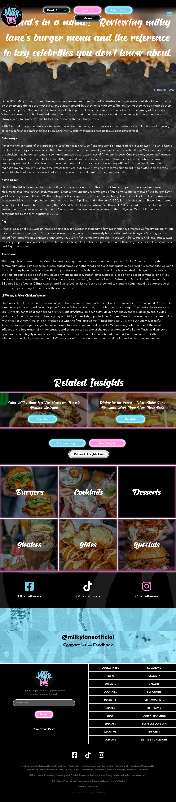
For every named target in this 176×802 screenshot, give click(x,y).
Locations (118, 10)
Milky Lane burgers (36, 338)
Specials (87, 10)
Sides (88, 544)
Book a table (56, 10)
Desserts (146, 492)
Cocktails (88, 492)
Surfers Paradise (36, 769)
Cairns (76, 769)
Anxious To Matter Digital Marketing (88, 792)
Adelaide (99, 769)
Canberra (111, 769)
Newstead (134, 765)
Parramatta (148, 765)
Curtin (68, 769)
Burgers (29, 492)
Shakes (29, 544)
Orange (121, 769)
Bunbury (131, 769)
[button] (169, 13)
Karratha (143, 769)
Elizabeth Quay (55, 769)
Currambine (87, 769)
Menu (87, 18)
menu (67, 130)
